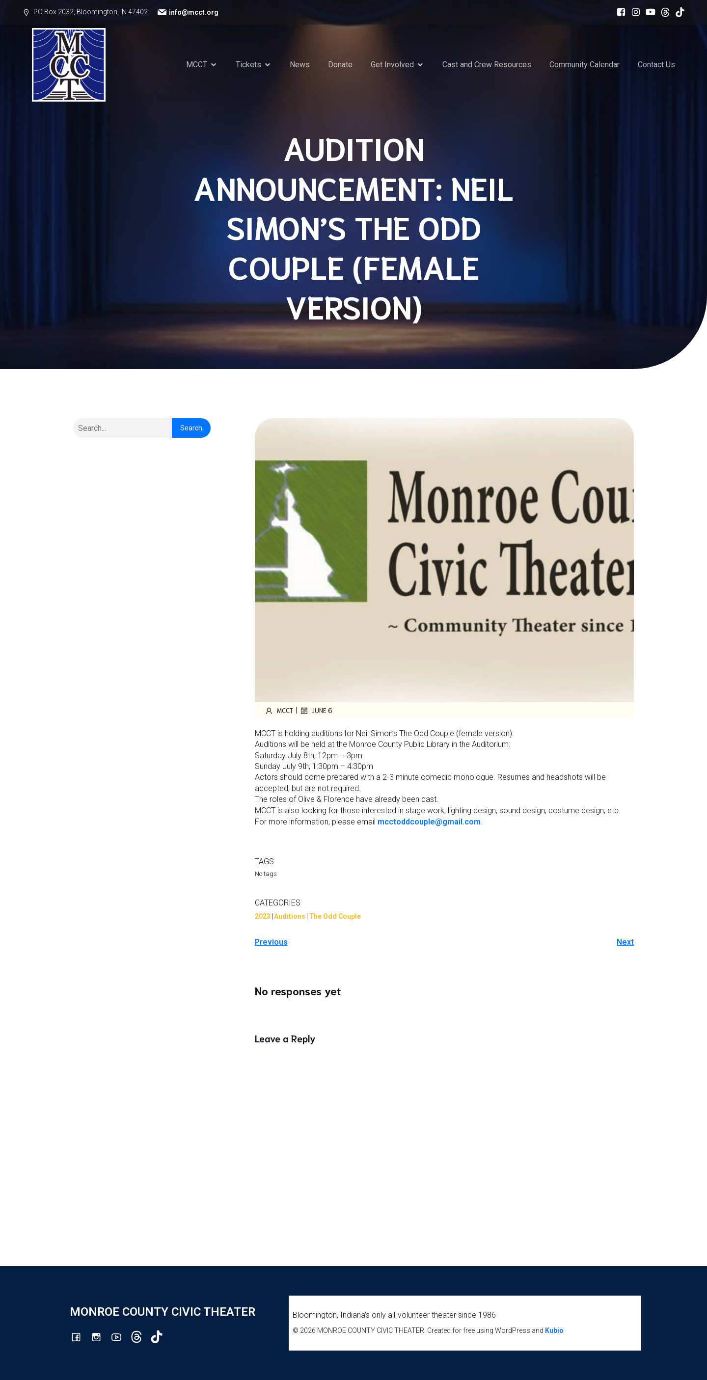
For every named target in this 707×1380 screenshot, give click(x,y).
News (300, 64)
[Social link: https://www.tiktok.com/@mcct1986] (677, 12)
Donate (340, 64)
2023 (263, 916)
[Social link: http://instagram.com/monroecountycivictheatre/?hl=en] (633, 12)
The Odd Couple (335, 916)
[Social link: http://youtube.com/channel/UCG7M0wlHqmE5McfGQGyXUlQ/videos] (648, 12)
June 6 (315, 711)
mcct (279, 711)
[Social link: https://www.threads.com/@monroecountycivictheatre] (662, 12)
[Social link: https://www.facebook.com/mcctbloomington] (618, 12)
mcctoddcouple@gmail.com (429, 821)
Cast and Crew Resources (486, 64)
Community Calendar (584, 64)
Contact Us (656, 64)
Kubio (554, 1330)
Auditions (289, 916)
